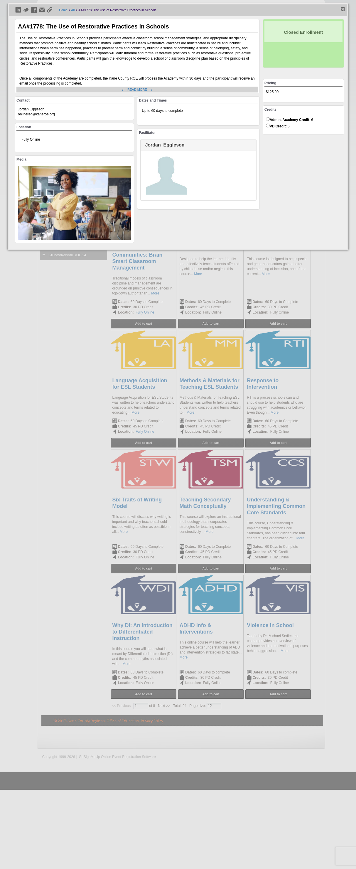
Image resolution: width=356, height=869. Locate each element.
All (73, 10)
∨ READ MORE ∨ (137, 89)
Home (63, 10)
